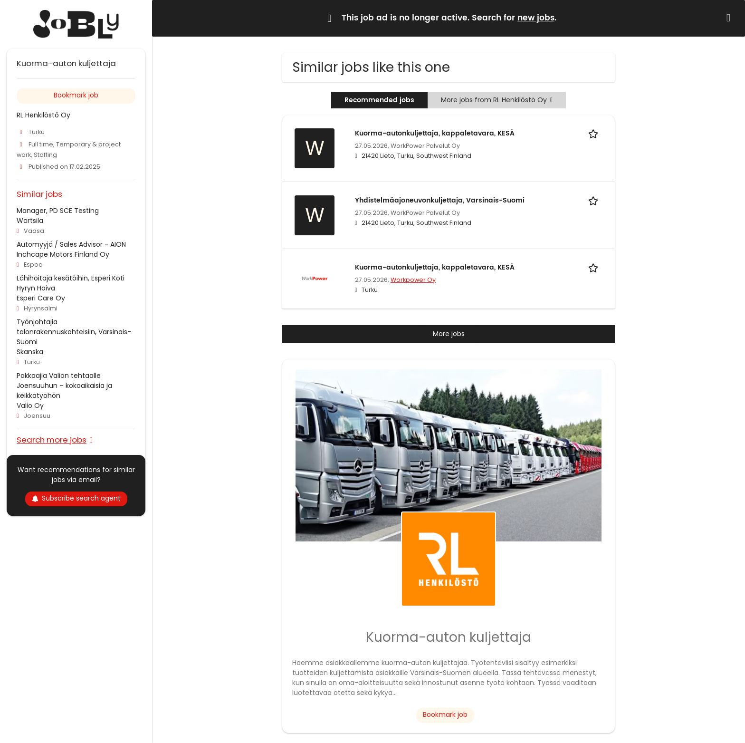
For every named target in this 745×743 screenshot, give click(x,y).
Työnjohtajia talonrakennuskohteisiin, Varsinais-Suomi (74, 332)
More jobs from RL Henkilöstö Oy (497, 100)
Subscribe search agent (76, 498)
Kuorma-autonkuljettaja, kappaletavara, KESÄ (435, 133)
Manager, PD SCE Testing (58, 210)
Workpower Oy (413, 280)
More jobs (449, 333)
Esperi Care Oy (41, 298)
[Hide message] (730, 18)
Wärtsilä (30, 220)
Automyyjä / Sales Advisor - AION (71, 244)
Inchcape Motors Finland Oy (63, 254)
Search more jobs (51, 439)
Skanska (30, 352)
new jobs (535, 18)
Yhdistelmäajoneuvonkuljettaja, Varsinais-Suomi (440, 200)
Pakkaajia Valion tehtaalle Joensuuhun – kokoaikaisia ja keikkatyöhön (64, 385)
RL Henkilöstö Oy (43, 115)
